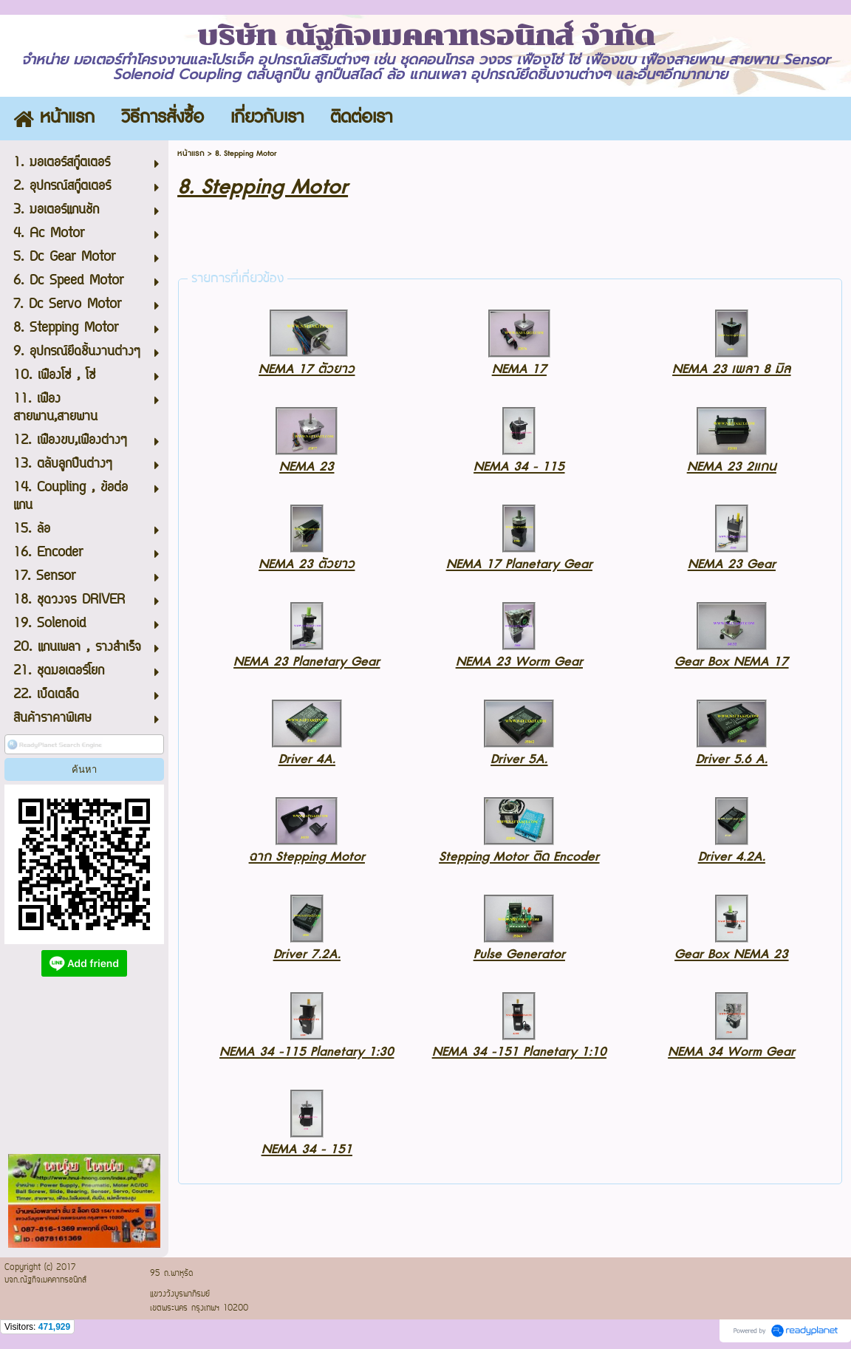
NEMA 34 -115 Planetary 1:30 (306, 1051)
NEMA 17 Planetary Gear (519, 564)
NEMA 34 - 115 (519, 466)
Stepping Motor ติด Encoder (519, 856)
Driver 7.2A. (307, 954)
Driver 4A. (306, 759)
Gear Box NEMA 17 (731, 661)
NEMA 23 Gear (732, 564)
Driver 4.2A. (731, 856)
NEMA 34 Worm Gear (731, 1051)
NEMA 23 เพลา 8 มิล (731, 369)
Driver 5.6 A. (732, 759)
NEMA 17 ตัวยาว (307, 369)
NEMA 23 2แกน (731, 466)
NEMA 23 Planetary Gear (306, 661)
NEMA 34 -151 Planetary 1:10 (519, 1051)
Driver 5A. (519, 759)
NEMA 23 (306, 466)
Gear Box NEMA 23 (731, 954)
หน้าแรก (191, 153)
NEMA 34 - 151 (307, 1149)
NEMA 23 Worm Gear (519, 661)
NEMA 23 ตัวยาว (307, 564)
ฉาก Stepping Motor (307, 856)
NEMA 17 (519, 369)
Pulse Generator (519, 954)
